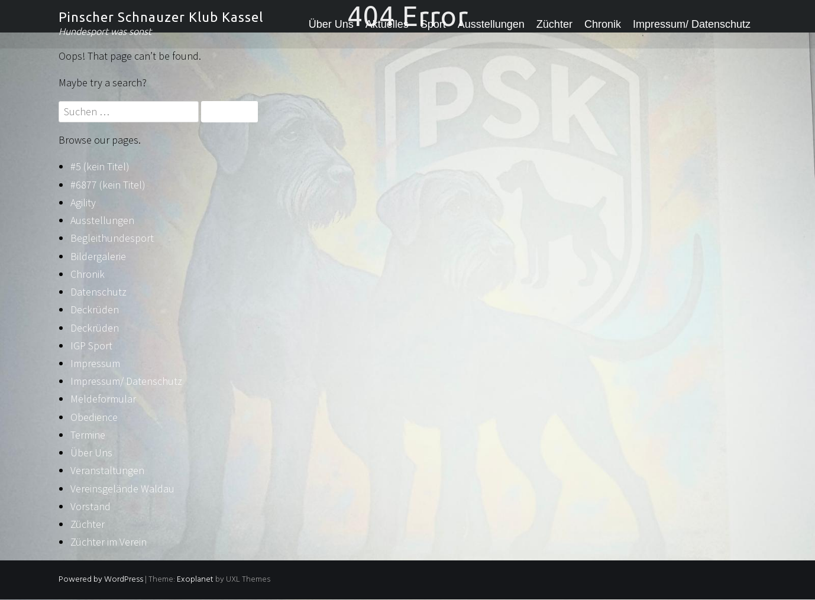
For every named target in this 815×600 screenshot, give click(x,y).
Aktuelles (387, 24)
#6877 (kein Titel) (107, 185)
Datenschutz (98, 292)
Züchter (554, 24)
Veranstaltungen (107, 470)
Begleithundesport (112, 238)
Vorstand (90, 506)
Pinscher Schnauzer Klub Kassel (161, 16)
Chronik (602, 24)
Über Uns (331, 24)
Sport (433, 24)
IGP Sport (91, 345)
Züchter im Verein (108, 542)
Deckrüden (94, 309)
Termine (87, 435)
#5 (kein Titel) (100, 166)
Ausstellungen (491, 24)
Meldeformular (103, 399)
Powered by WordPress (101, 579)
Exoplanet (195, 579)
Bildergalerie (98, 256)
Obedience (94, 417)
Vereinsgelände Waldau (122, 488)
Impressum (95, 363)
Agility (83, 202)
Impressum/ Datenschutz (692, 24)
